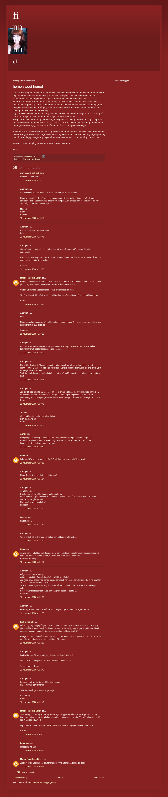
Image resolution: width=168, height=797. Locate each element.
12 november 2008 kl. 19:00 (32, 269)
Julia (22, 412)
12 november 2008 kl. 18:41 (32, 180)
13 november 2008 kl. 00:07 (32, 734)
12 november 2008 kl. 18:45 (32, 218)
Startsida (60, 778)
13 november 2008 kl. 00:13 (32, 750)
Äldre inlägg (99, 778)
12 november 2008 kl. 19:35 (32, 380)
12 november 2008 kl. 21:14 (32, 479)
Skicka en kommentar (26, 772)
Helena (23, 549)
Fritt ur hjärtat (26, 622)
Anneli (23, 434)
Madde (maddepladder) (30, 278)
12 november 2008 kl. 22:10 (32, 643)
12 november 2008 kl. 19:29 (32, 334)
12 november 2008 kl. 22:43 (32, 670)
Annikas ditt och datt (29, 173)
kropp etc (38, 159)
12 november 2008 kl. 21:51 (32, 540)
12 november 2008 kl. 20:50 (32, 425)
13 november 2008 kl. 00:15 (32, 766)
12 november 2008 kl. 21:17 (32, 508)
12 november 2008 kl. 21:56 (32, 562)
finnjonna (18, 37)
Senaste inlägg (20, 778)
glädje (24, 159)
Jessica (23, 517)
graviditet (30, 159)
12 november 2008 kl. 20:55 (32, 463)
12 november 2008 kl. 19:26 (32, 304)
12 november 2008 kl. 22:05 (32, 597)
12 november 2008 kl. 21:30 (32, 524)
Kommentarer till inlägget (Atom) (42, 782)
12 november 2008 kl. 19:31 (32, 353)
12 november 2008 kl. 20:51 (32, 447)
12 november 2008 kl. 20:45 (32, 404)
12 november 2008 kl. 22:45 (32, 702)
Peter (22, 455)
